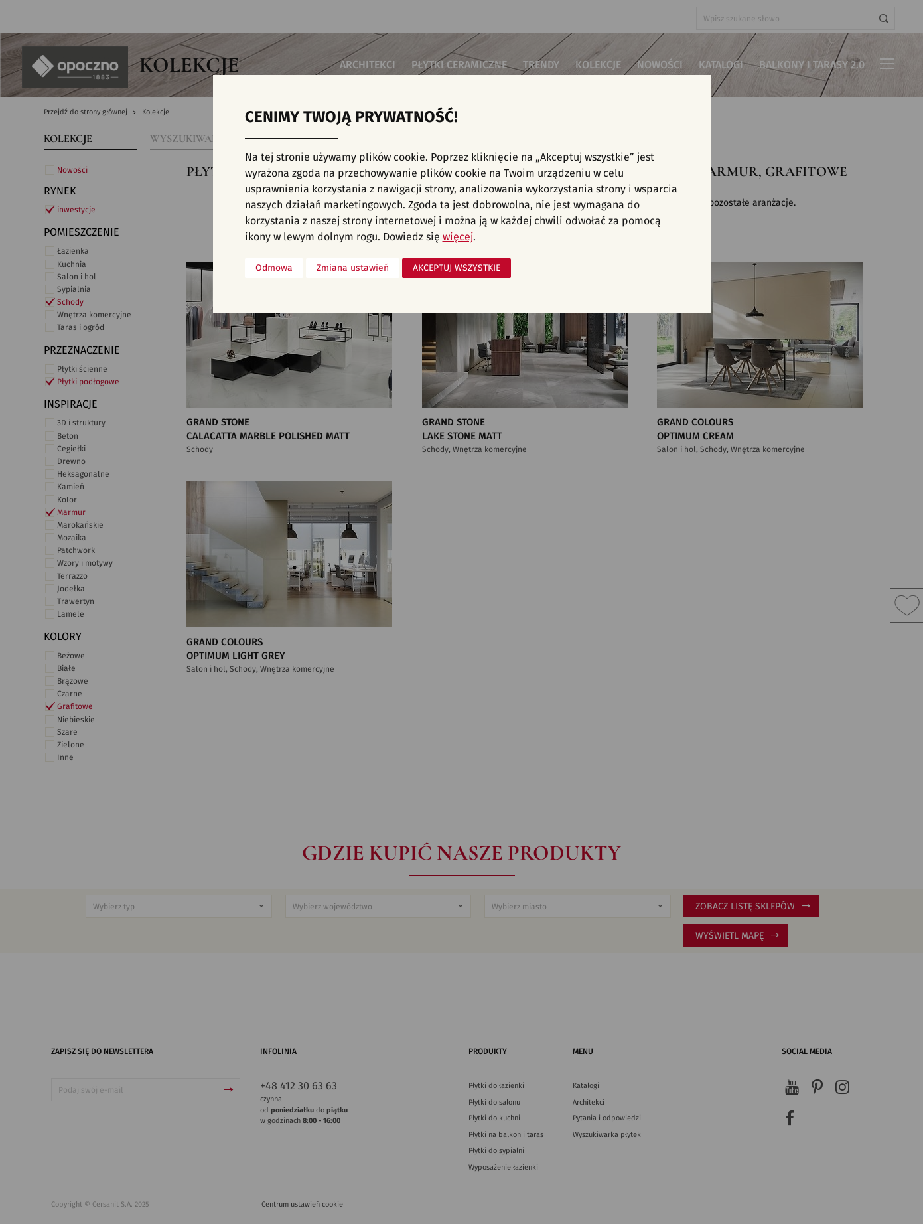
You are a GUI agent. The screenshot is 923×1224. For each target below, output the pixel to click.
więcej (458, 237)
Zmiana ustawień (353, 268)
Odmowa (274, 268)
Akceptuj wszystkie (456, 268)
